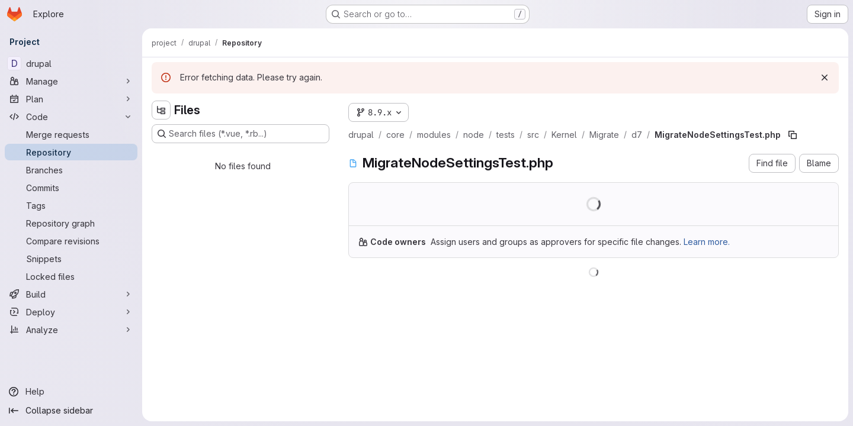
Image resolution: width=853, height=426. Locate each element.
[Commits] (71, 187)
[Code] (71, 116)
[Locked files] (71, 276)
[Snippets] (71, 258)
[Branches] (71, 170)
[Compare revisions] (71, 241)
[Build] (71, 294)
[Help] (71, 391)
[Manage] (71, 81)
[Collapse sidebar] (71, 410)
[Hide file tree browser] (161, 110)
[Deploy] (71, 312)
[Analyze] (71, 329)
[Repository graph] (71, 223)
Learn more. (707, 242)
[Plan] (71, 99)
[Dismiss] (824, 77)
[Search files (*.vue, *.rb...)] (240, 133)
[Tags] (71, 205)
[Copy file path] (792, 134)
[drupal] (71, 63)
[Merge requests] (71, 134)
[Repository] (71, 152)
